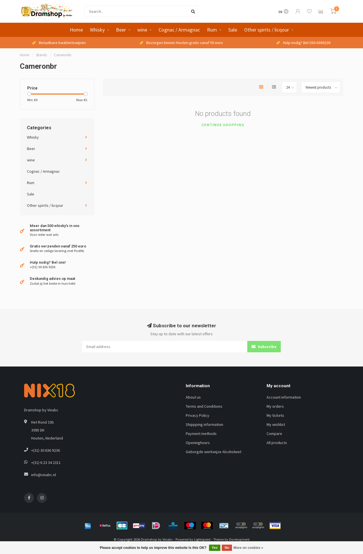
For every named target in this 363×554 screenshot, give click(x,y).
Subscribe (264, 346)
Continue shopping (222, 124)
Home (76, 29)
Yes (215, 548)
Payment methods (201, 433)
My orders (275, 406)
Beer (121, 29)
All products (277, 442)
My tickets (275, 415)
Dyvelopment (239, 539)
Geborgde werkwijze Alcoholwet (213, 451)
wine (142, 29)
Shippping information (204, 424)
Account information (284, 397)
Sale (232, 29)
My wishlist (276, 424)
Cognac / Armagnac (179, 29)
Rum (212, 29)
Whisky (97, 29)
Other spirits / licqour (266, 29)
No (227, 548)
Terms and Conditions (204, 406)
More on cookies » (248, 548)
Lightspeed (202, 539)
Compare (274, 433)
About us (193, 397)
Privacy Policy (197, 415)
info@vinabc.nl (43, 474)
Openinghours (198, 442)
